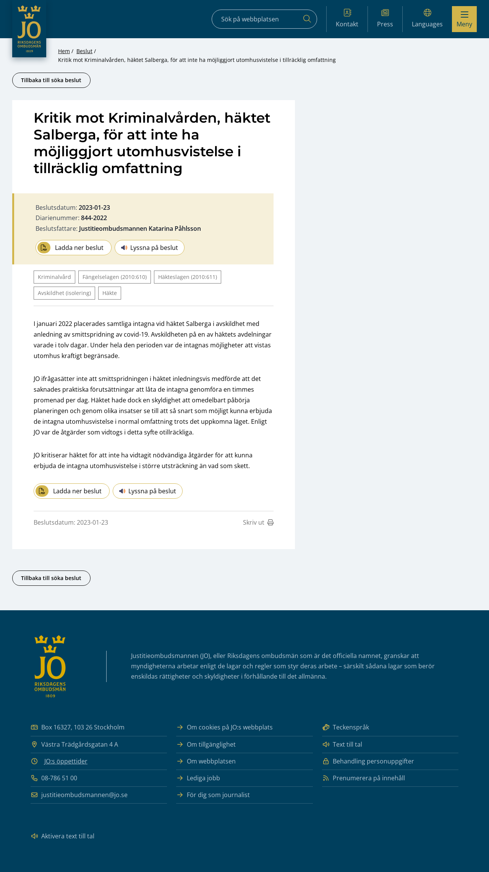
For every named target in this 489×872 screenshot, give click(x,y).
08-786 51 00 (54, 778)
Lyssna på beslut (149, 247)
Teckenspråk (345, 727)
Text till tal (342, 744)
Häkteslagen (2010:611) (187, 276)
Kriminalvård (54, 276)
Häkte (109, 293)
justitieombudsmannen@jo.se (79, 795)
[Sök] (307, 19)
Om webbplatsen (206, 761)
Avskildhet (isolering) (64, 293)
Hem (64, 51)
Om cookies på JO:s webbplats (224, 727)
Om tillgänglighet (206, 744)
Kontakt (347, 18)
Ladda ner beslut (70, 247)
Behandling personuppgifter (368, 761)
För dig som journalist (213, 795)
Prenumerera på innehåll (363, 778)
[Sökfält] (264, 19)
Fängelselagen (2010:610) (115, 276)
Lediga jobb (198, 778)
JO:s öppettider (65, 761)
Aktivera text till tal (62, 836)
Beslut (84, 51)
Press (385, 18)
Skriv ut (258, 522)
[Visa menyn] (464, 19)
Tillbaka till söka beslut (51, 80)
